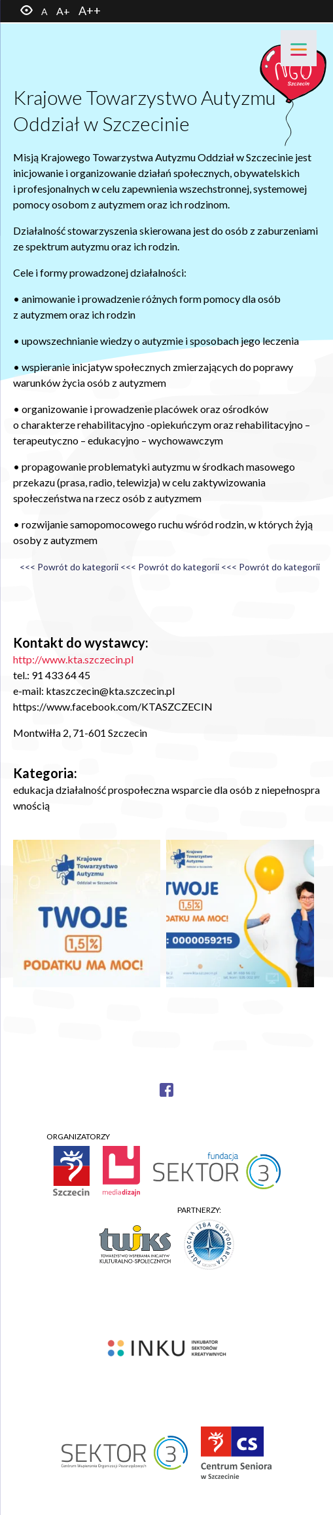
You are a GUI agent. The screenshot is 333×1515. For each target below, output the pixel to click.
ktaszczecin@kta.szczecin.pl (110, 690)
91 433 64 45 (60, 675)
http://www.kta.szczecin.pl (73, 659)
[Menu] (299, 48)
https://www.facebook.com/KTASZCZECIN (113, 706)
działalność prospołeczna (112, 789)
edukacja (33, 789)
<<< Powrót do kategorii (69, 566)
